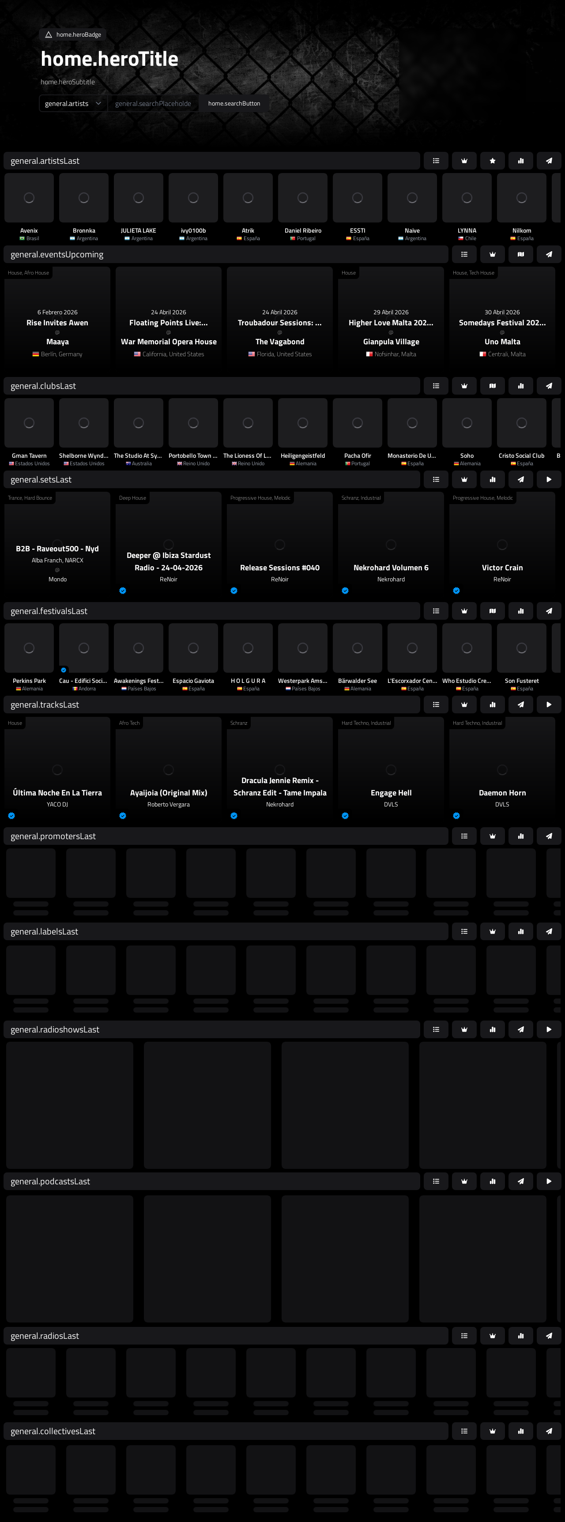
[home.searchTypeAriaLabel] (73, 103)
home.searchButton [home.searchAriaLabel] (234, 103)
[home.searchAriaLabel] (153, 103)
